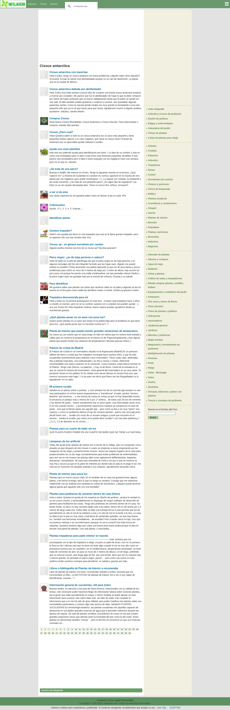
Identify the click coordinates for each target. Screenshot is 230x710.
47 (118, 633)
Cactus (152, 174)
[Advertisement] (91, 34)
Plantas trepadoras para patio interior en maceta (79, 535)
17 (103, 629)
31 (57, 633)
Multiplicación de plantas (161, 353)
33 (64, 633)
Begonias (153, 246)
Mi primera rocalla (60, 386)
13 (87, 629)
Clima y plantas (156, 273)
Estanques (154, 297)
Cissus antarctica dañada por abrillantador (75, 89)
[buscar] (81, 6)
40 (91, 633)
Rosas (151, 170)
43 (103, 633)
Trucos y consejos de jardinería (165, 400)
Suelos (152, 382)
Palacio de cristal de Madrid (66, 348)
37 (80, 633)
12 (84, 629)
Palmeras (153, 155)
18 (107, 629)
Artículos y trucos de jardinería (164, 114)
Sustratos (153, 387)
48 (122, 633)
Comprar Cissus (59, 118)
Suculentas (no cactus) (160, 179)
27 (41, 633)
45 (110, 633)
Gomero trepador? (61, 230)
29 (49, 633)
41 (95, 633)
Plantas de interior (158, 217)
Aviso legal (114, 700)
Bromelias (153, 237)
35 (72, 633)
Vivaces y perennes (158, 184)
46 (114, 633)
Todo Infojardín (156, 109)
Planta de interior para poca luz (68, 474)
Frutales (152, 150)
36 (76, 633)
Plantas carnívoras (158, 232)
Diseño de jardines (158, 118)
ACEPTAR (175, 707)
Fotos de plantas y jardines (162, 311)
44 (107, 633)
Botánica (153, 269)
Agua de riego (155, 264)
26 (137, 629)
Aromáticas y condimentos (162, 203)
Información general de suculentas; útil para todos (80, 585)
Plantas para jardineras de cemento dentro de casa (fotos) (85, 493)
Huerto (151, 213)
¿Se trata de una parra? (64, 169)
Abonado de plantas (159, 254)
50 (130, 633)
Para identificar (59, 283)
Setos (151, 377)
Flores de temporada (159, 189)
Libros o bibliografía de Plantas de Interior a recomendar (84, 568)
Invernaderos (155, 320)
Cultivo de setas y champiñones (165, 278)
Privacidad (127, 700)
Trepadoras (154, 165)
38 (84, 633)
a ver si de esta (59, 192)
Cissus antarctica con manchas (69, 72)
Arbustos (153, 160)
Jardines (152, 330)
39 (87, 633)
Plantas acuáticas (157, 198)
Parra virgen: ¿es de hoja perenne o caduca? (77, 257)
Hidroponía (154, 316)
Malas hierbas (155, 340)
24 (130, 629)
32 (61, 633)
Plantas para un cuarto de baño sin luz (73, 428)
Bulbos (152, 193)
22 (122, 629)
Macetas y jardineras (159, 335)
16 (99, 629)
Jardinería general (158, 325)
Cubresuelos (57, 205)
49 (126, 633)
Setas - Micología (157, 372)
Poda (151, 363)
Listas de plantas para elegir (163, 138)
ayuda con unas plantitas (65, 149)
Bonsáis (152, 222)
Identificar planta (60, 218)
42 (99, 633)
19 (110, 629)
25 (133, 629)
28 (45, 633)
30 (53, 633)
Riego (151, 367)
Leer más (161, 707)
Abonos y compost (158, 259)
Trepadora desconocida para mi (69, 297)
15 (95, 629)
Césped (152, 208)
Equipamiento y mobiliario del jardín (167, 292)
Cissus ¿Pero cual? (61, 132)
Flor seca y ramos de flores (162, 301)
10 (76, 629)
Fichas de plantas (157, 133)
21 (118, 629)
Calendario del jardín (159, 128)
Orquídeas (153, 227)
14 (91, 629)
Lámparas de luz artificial (65, 441)
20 (114, 629)
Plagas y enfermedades (160, 123)
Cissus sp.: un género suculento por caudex (76, 244)
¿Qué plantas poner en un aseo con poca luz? (77, 317)
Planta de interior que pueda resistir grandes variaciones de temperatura (94, 331)
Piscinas (152, 358)
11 (80, 629)
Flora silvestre (155, 306)
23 (126, 629)
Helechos (153, 241)
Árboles (152, 146)
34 (68, 633)
